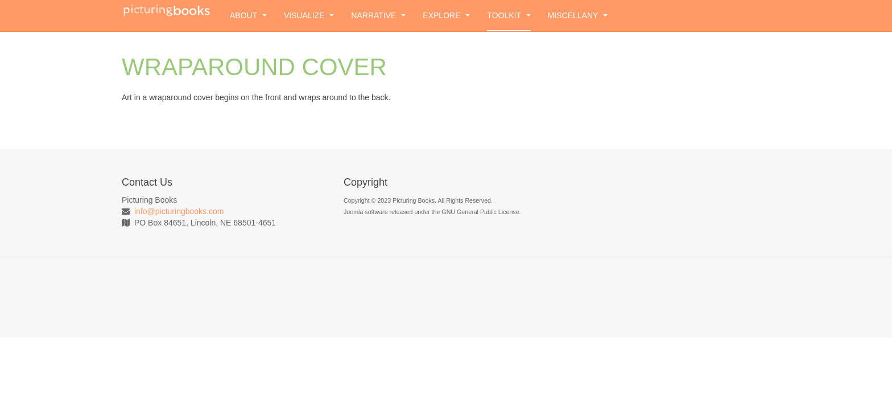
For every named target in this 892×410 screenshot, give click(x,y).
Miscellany (578, 15)
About (248, 15)
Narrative (378, 15)
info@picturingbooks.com (179, 211)
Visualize (309, 15)
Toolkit (508, 15)
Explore (446, 15)
